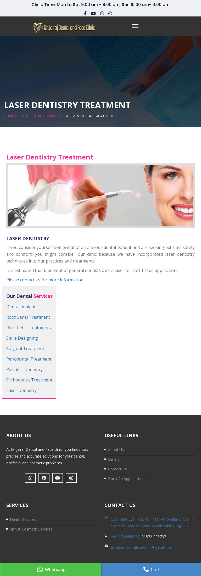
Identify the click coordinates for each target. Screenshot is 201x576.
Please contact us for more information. (45, 280)
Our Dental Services (39, 116)
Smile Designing (22, 338)
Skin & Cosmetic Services (31, 529)
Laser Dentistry (21, 390)
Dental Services (23, 519)
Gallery (114, 459)
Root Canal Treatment (28, 317)
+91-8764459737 (125, 536)
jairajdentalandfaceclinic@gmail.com (141, 547)
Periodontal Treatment (29, 359)
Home (9, 116)
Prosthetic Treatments (28, 327)
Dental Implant (21, 307)
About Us (116, 449)
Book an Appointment (127, 478)
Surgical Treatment (25, 348)
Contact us (117, 468)
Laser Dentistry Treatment (89, 116)
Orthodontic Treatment (29, 380)
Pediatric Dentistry (24, 369)
